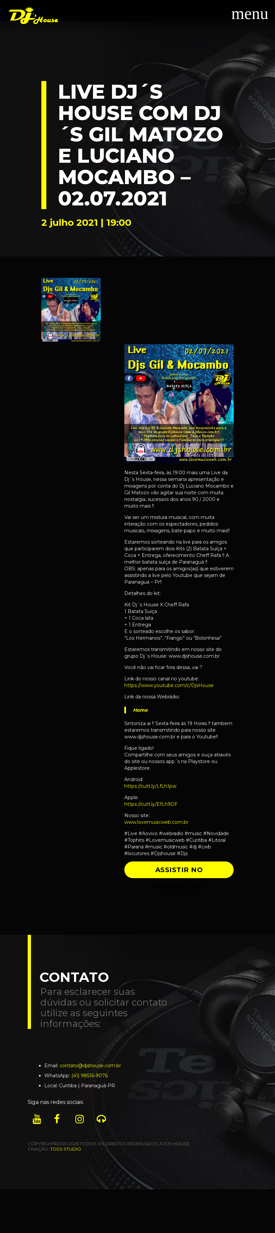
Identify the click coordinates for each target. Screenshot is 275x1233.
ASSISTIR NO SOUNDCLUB (179, 872)
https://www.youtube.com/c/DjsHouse (169, 685)
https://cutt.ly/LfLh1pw (150, 786)
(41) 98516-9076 (89, 1076)
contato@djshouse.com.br (90, 1066)
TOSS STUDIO (65, 1149)
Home (140, 710)
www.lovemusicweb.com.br (156, 822)
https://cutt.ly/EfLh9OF (151, 804)
